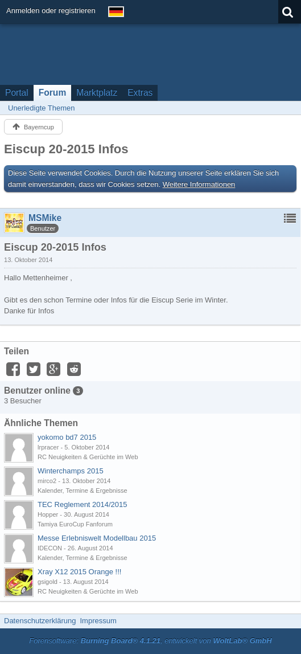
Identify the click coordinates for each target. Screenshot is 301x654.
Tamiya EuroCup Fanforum (75, 524)
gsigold (47, 581)
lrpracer (48, 447)
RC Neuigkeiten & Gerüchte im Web (88, 456)
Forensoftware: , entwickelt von (150, 640)
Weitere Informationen (199, 184)
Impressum (98, 620)
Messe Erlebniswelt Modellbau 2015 (97, 538)
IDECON (50, 548)
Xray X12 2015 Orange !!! (79, 571)
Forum (53, 92)
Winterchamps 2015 (71, 471)
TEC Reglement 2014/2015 (82, 504)
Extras (139, 92)
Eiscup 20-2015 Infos (66, 149)
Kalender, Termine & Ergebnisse (82, 490)
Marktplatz (96, 92)
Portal (16, 92)
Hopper (48, 514)
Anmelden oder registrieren (51, 10)
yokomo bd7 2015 (67, 437)
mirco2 (47, 480)
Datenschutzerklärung (40, 620)
